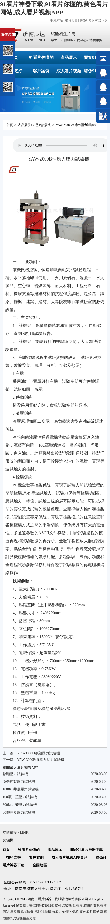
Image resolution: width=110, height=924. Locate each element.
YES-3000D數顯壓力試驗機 (38, 753)
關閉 (26, 30)
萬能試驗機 (43, 912)
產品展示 (69, 57)
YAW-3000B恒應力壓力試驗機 (40, 760)
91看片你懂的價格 (65, 912)
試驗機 (82, 159)
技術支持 (13, 857)
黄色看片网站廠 (91, 912)
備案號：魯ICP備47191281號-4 (38, 905)
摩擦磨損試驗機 (21, 912)
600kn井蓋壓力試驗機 (20, 805)
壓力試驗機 (43, 125)
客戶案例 (41, 71)
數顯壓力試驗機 (15, 774)
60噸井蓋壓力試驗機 (19, 812)
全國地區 (39, 865)
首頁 (10, 125)
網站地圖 (71, 20)
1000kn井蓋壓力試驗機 (21, 789)
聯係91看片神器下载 (93, 20)
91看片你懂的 (41, 57)
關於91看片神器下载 (86, 850)
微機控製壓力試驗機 (19, 782)
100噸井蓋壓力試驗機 (20, 797)
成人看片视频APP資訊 (69, 857)
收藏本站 (56, 20)
